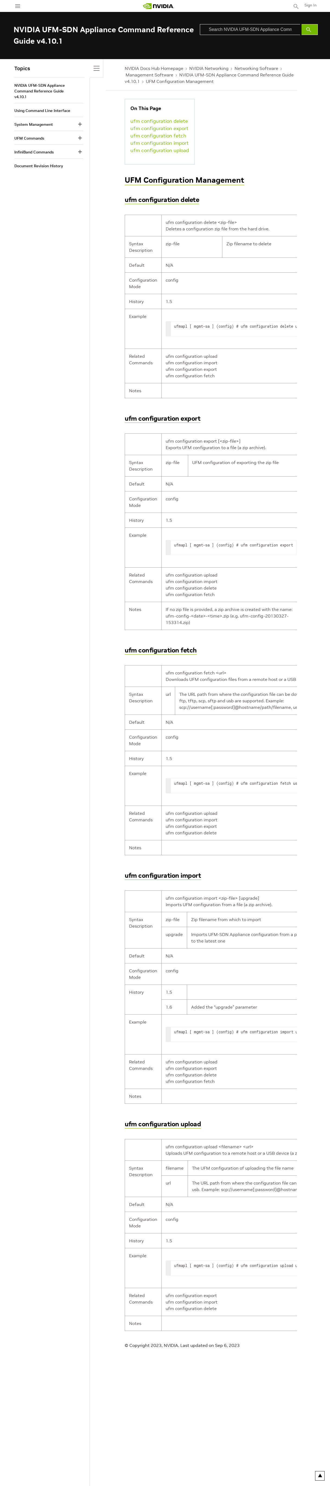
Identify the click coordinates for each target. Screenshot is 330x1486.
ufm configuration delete (159, 121)
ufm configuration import (159, 143)
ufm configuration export (159, 128)
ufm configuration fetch (158, 136)
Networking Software (256, 68)
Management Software (149, 75)
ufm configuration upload (159, 150)
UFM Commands (29, 138)
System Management (33, 124)
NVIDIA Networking (209, 68)
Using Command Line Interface (42, 110)
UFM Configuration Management (180, 81)
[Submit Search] (310, 29)
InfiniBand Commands (34, 152)
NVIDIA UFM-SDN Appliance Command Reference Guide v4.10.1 (39, 91)
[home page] (158, 6)
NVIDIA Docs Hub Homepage (154, 68)
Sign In (310, 5)
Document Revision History (38, 165)
